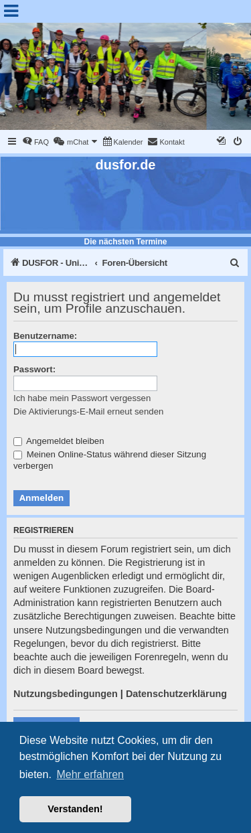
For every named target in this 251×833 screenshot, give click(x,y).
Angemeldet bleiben (58, 441)
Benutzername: (45, 336)
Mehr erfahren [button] (90, 774)
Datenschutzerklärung (176, 693)
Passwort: (34, 369)
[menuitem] (35, 142)
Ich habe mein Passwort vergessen (82, 398)
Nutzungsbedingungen (65, 693)
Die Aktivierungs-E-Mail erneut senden (88, 411)
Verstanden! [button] (75, 809)
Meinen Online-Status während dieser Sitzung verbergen (109, 460)
